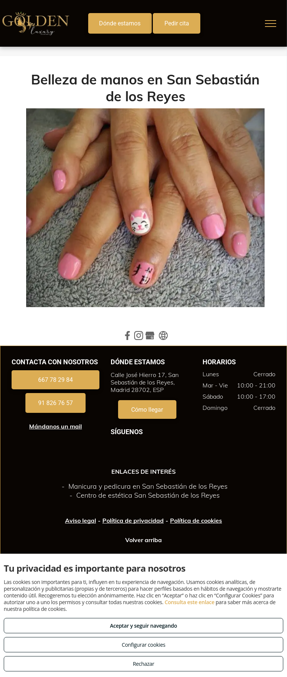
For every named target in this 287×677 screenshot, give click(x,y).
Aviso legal (80, 520)
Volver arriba (143, 540)
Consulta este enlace (189, 602)
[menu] (270, 23)
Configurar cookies (144, 644)
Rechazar (143, 663)
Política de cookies (196, 520)
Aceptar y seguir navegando (143, 625)
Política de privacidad (133, 520)
